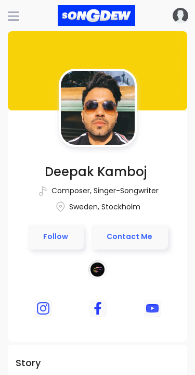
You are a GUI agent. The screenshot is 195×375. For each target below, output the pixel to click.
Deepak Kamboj (96, 171)
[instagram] (43, 308)
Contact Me (129, 236)
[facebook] (98, 308)
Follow (55, 236)
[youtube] (152, 308)
